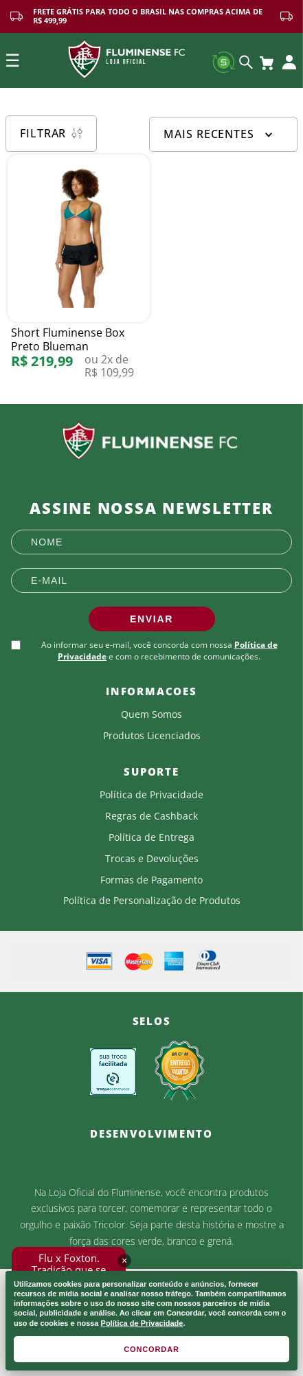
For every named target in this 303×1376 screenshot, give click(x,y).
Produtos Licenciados (152, 736)
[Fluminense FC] (151, 441)
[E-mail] (151, 580)
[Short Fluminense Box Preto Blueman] (78, 273)
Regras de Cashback (151, 816)
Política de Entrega (151, 837)
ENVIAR (151, 618)
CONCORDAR (151, 1349)
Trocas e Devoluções (152, 859)
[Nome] (151, 542)
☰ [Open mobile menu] (12, 60)
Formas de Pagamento (151, 880)
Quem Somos (151, 714)
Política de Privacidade (142, 1323)
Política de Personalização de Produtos (151, 900)
